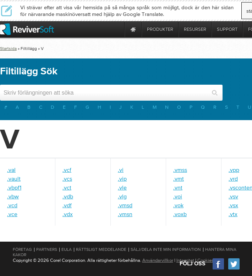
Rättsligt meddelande (101, 249)
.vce (12, 214)
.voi (177, 196)
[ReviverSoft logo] (27, 29)
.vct (66, 187)
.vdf (67, 205)
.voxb (180, 214)
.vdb (67, 196)
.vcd (12, 205)
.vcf (66, 170)
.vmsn (125, 214)
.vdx (67, 214)
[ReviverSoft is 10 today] (117, 29)
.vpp (234, 170)
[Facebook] (219, 268)
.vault (14, 178)
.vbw (13, 196)
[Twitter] (234, 268)
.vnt (177, 187)
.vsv (233, 196)
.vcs (67, 178)
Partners (46, 249)
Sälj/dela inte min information (166, 249)
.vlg (122, 196)
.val (11, 170)
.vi (121, 170)
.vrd (233, 178)
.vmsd (125, 205)
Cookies (205, 260)
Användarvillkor (157, 260)
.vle (122, 187)
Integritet (185, 260)
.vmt (178, 178)
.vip (122, 178)
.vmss (180, 170)
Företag (22, 249)
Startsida (8, 48)
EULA (66, 249)
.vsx (233, 205)
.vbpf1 (14, 187)
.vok (178, 205)
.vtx (233, 214)
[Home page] (133, 29)
